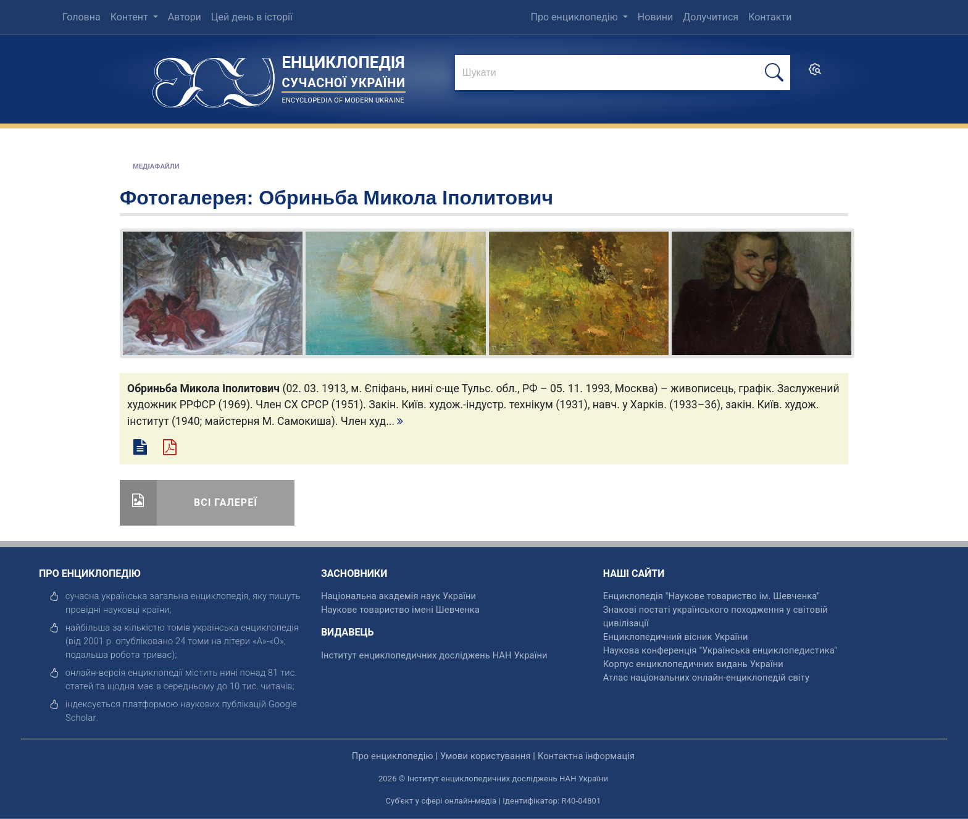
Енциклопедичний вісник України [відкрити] (675, 636)
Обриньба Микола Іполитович (406, 198)
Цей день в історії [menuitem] (252, 17)
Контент (131, 17)
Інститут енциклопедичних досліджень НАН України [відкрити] (434, 655)
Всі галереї (225, 502)
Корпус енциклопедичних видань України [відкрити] (693, 664)
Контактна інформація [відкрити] (586, 756)
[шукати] (774, 73)
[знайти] (622, 73)
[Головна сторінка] (214, 79)
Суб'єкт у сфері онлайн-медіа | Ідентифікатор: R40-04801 (493, 800)
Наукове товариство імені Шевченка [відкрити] (400, 609)
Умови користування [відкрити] (485, 756)
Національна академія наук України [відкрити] (398, 596)
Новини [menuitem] (655, 17)
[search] (814, 73)
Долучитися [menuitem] (710, 17)
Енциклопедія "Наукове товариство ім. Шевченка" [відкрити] (711, 596)
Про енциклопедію (575, 17)
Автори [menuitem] (184, 17)
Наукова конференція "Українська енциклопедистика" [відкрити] (720, 650)
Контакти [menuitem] (769, 17)
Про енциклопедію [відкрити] (392, 756)
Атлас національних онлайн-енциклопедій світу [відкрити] (706, 677)
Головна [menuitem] (81, 17)
